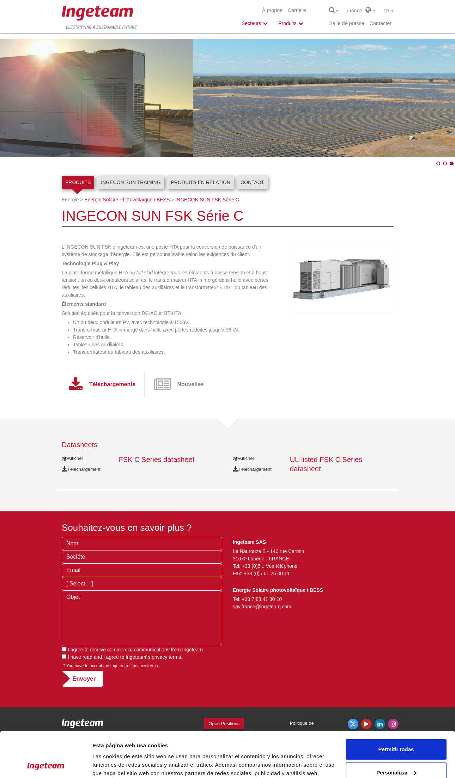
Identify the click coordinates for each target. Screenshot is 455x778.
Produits (78, 182)
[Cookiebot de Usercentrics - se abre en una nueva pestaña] (46, 764)
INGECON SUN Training (130, 182)
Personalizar (396, 727)
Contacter (381, 23)
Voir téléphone (282, 566)
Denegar (396, 750)
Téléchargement (81, 469)
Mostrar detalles (113, 764)
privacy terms (166, 657)
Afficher (72, 458)
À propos (272, 10)
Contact (252, 182)
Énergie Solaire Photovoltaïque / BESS (127, 199)
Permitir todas (396, 704)
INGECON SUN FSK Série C (207, 199)
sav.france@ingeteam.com (262, 606)
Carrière (297, 10)
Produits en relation (200, 182)
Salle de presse (346, 23)
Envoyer (84, 678)
